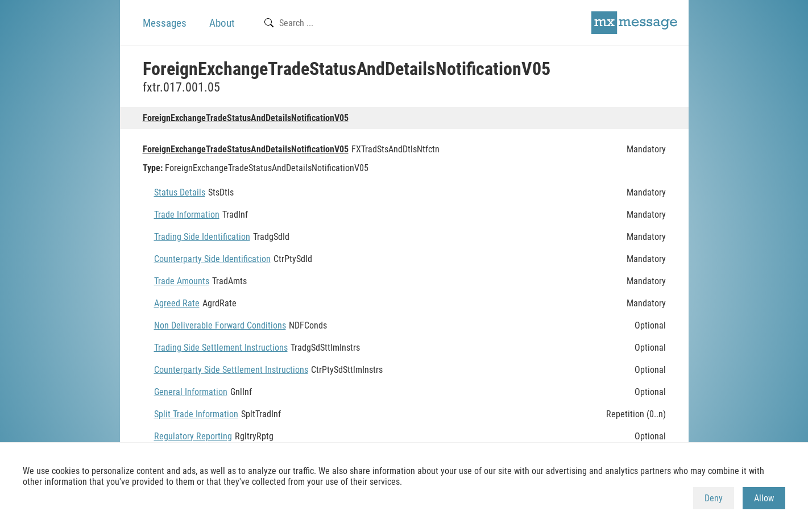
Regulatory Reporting (193, 436)
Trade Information (186, 214)
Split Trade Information (196, 414)
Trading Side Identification (202, 236)
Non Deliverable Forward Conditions (220, 325)
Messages (165, 23)
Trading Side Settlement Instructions (221, 347)
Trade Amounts (181, 281)
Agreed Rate (177, 303)
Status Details (179, 192)
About (222, 23)
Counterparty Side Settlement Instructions (231, 369)
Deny (714, 498)
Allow (764, 498)
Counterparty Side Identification (212, 258)
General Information (190, 391)
